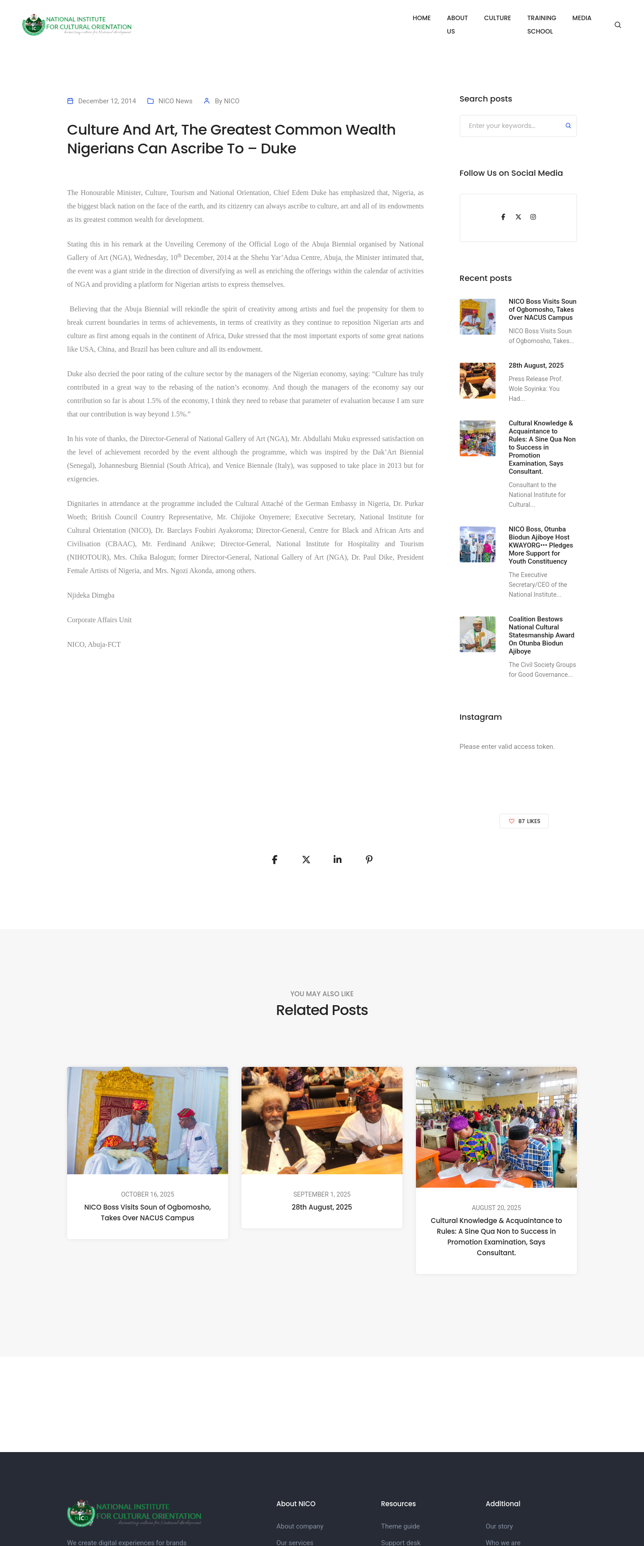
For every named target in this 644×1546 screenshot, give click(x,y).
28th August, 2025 (322, 1207)
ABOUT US (425, 17)
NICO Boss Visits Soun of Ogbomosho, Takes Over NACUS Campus (148, 1213)
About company (299, 1526)
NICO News (175, 101)
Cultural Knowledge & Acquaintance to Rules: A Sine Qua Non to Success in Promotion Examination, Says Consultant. (496, 1236)
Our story (499, 1526)
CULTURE (470, 17)
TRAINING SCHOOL (528, 17)
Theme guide (400, 1526)
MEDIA (582, 17)
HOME (385, 17)
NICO (232, 101)
